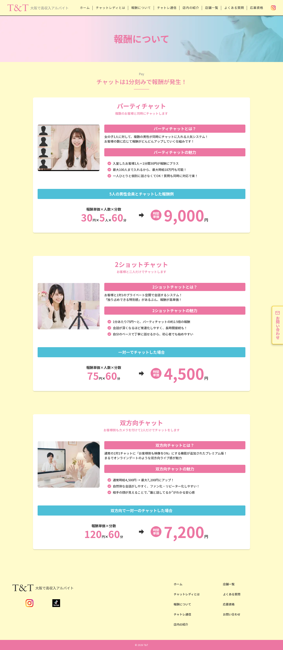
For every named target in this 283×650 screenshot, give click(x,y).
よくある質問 (234, 8)
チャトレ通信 (167, 8)
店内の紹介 (191, 8)
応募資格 (256, 8)
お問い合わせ (231, 614)
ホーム (85, 8)
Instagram (273, 7)
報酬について (141, 8)
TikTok (56, 603)
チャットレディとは (110, 8)
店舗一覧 (211, 8)
